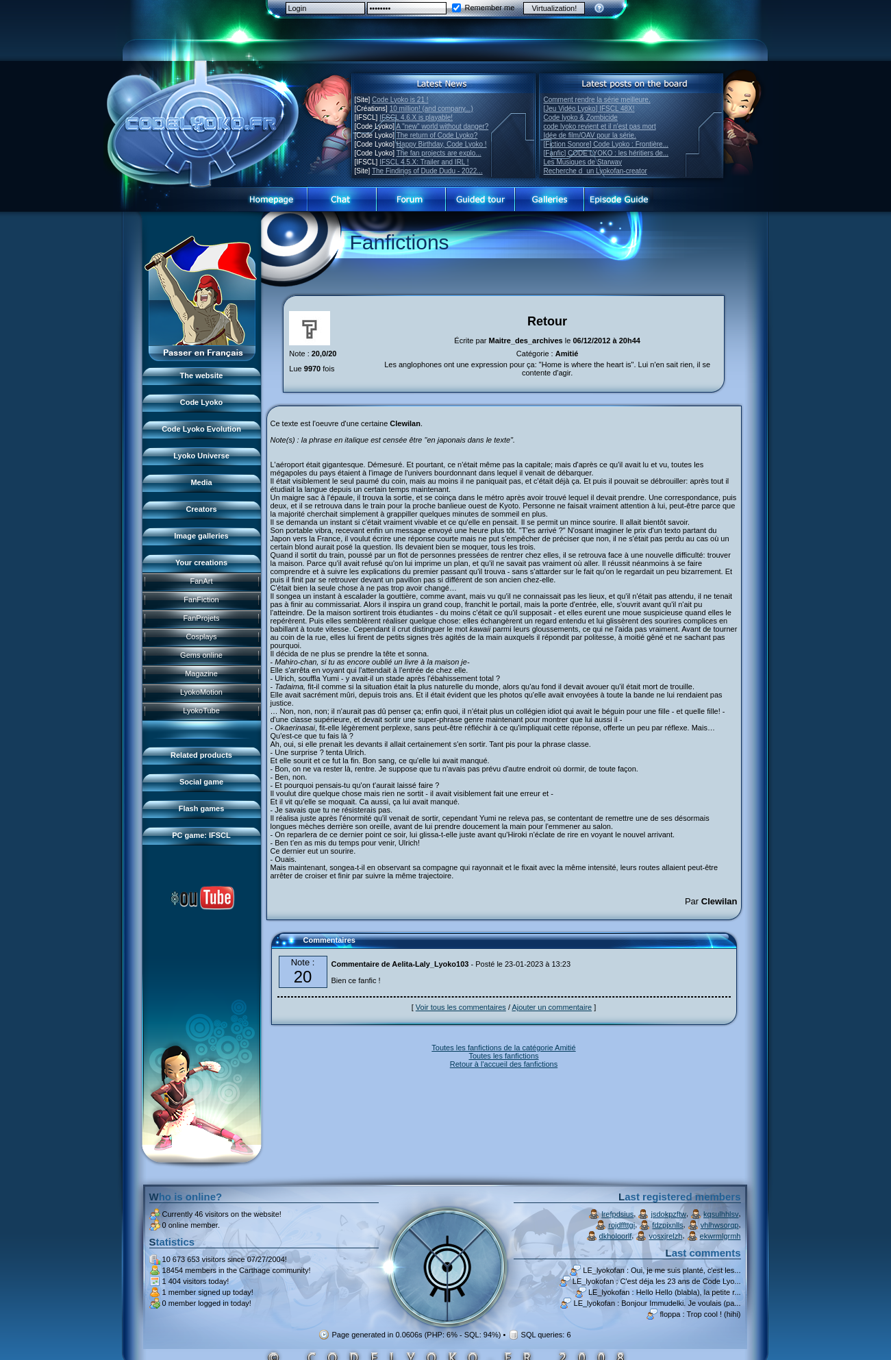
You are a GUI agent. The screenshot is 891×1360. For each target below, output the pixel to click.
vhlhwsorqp (720, 1225)
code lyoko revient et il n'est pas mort (600, 126)
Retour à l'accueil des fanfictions (503, 1064)
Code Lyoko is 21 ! (400, 99)
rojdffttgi (621, 1225)
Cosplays (201, 636)
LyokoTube (201, 710)
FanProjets (201, 618)
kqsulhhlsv (720, 1214)
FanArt (201, 581)
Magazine (201, 673)
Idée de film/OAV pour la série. (590, 135)
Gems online (201, 655)
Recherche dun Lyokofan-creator (595, 171)
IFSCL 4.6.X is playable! (416, 117)
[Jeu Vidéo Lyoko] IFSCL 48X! (589, 108)
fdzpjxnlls (667, 1225)
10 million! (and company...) (431, 108)
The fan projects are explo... (439, 153)
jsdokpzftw (668, 1214)
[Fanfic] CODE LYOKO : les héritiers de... (606, 153)
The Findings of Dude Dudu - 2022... (427, 171)
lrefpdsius (617, 1214)
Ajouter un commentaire (552, 1007)
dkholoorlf (615, 1236)
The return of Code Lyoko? (437, 135)
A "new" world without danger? (442, 126)
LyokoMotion (201, 692)
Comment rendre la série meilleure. (597, 99)
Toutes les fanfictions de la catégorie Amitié (503, 1047)
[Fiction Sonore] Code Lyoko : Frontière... (606, 144)
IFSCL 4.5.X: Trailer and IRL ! (423, 162)
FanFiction (201, 599)
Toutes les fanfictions (503, 1056)
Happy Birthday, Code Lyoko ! (442, 144)
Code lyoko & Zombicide (581, 117)
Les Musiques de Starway (583, 162)
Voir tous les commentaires (461, 1007)
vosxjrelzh (666, 1236)
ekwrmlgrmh (720, 1236)
